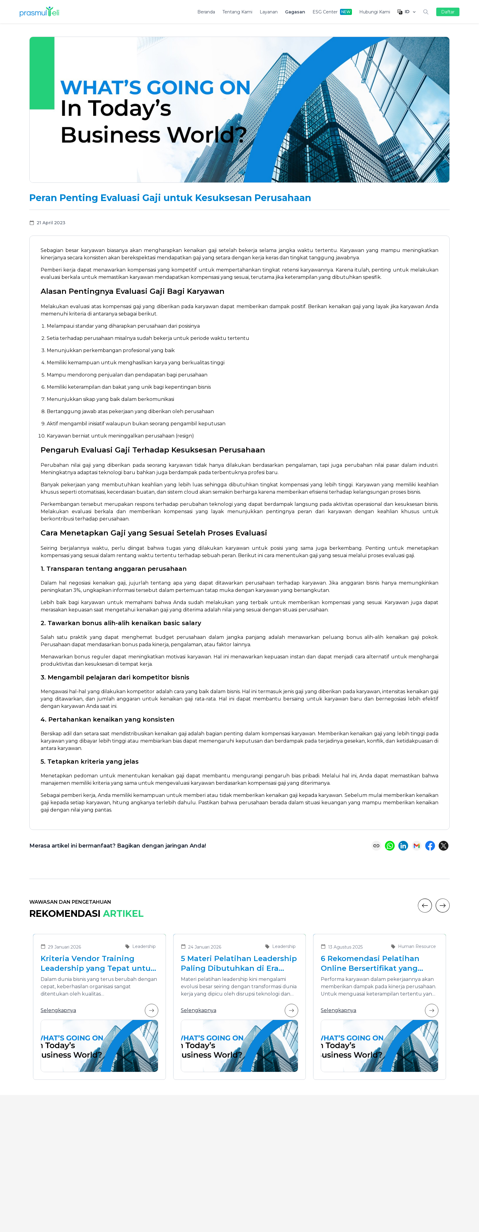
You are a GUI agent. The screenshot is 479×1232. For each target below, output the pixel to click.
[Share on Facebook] (430, 846)
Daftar (448, 12)
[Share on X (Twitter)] (443, 846)
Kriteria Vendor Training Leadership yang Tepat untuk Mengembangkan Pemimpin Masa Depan (98, 963)
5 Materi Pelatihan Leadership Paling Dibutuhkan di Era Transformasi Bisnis (239, 963)
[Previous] (425, 906)
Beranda (206, 12)
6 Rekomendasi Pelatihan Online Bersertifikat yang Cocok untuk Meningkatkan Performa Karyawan (375, 963)
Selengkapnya (99, 1010)
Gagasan (295, 12)
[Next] (443, 906)
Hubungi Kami (374, 12)
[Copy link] (376, 846)
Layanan (269, 12)
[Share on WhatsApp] (390, 846)
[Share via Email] (417, 846)
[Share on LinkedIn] (403, 846)
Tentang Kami (237, 12)
